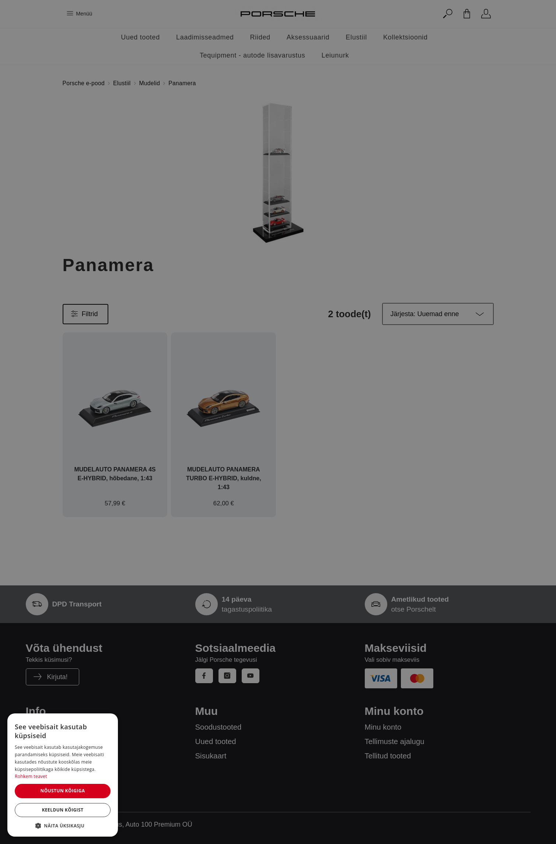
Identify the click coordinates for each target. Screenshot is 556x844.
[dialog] (62, 775)
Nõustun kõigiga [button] (62, 791)
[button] (63, 825)
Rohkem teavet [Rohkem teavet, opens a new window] (31, 776)
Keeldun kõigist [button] (63, 810)
